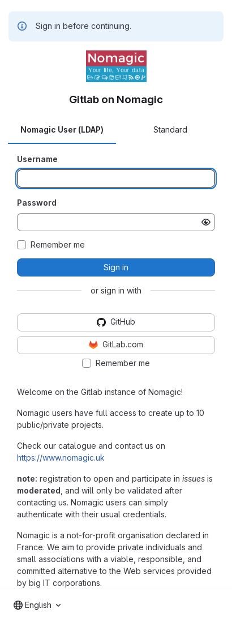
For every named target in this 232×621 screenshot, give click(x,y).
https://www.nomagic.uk (61, 457)
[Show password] (206, 222)
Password (37, 202)
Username (37, 159)
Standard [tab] (170, 129)
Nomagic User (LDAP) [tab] (62, 129)
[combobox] (37, 605)
